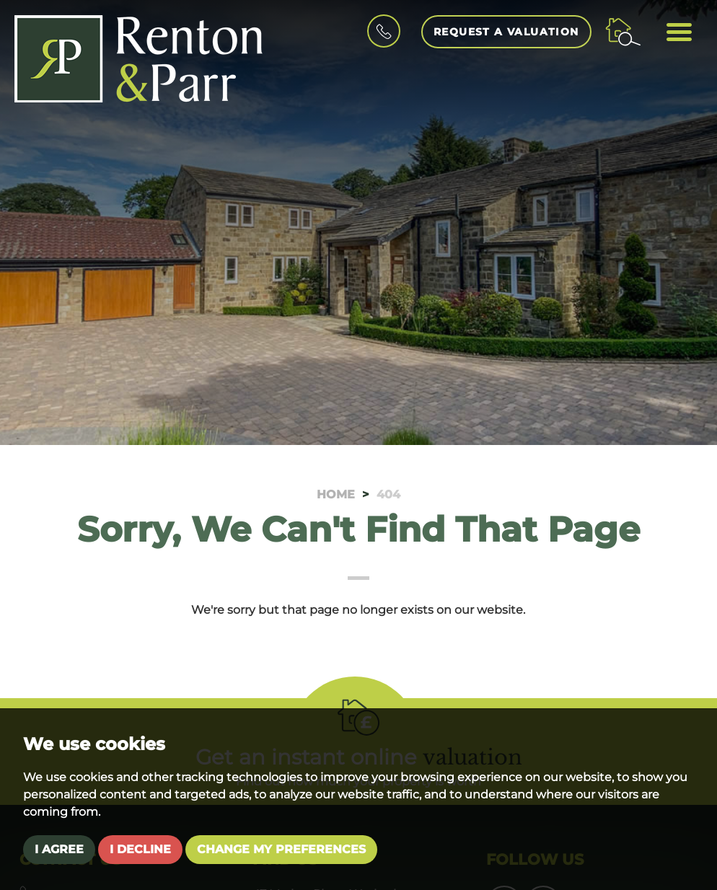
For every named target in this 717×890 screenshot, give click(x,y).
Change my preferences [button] (281, 849)
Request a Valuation (506, 31)
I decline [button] (140, 849)
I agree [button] (59, 849)
